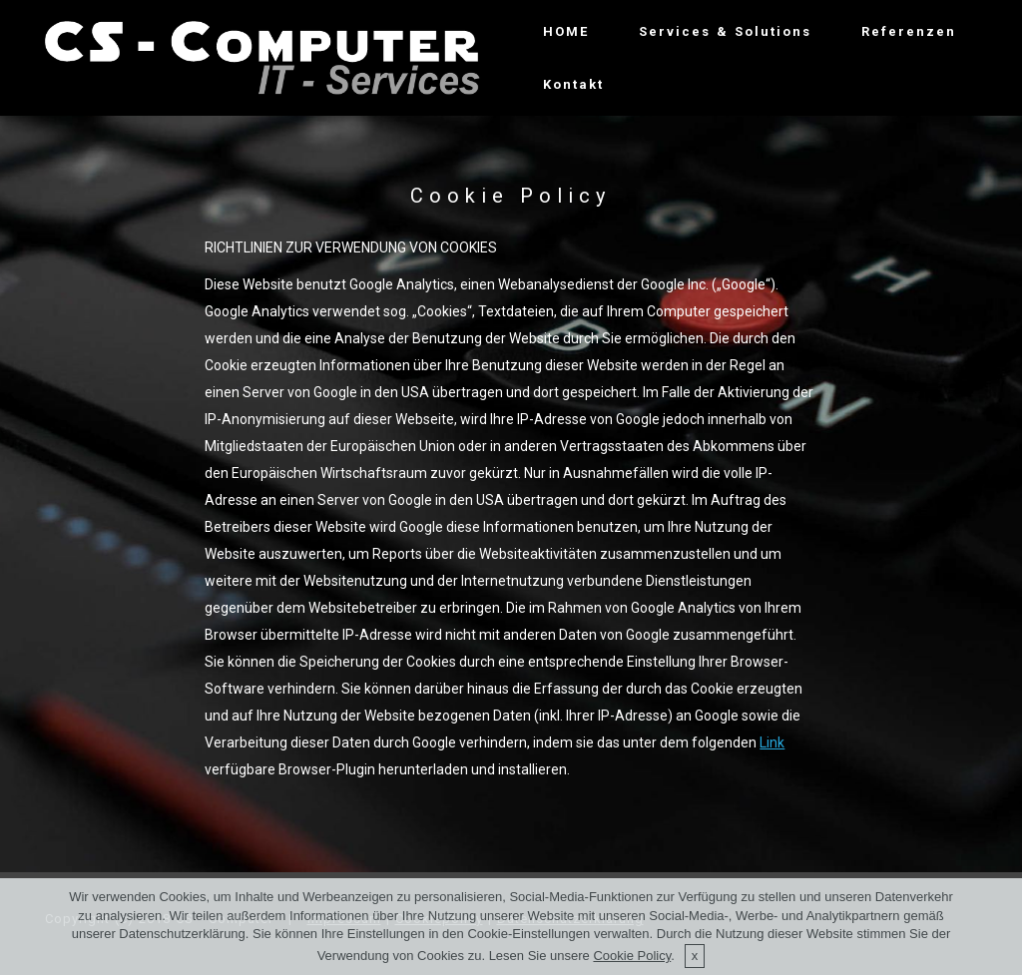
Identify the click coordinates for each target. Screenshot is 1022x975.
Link (772, 742)
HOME (566, 31)
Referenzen (908, 31)
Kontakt (573, 84)
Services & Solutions (725, 31)
